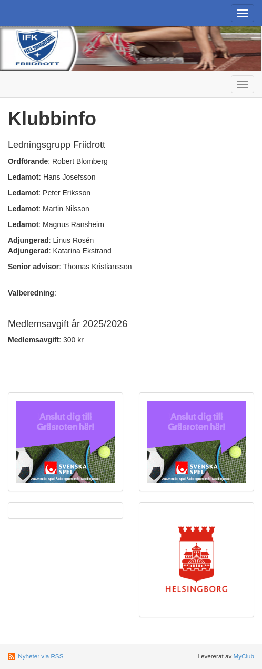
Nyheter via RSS (40, 656)
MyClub (243, 656)
